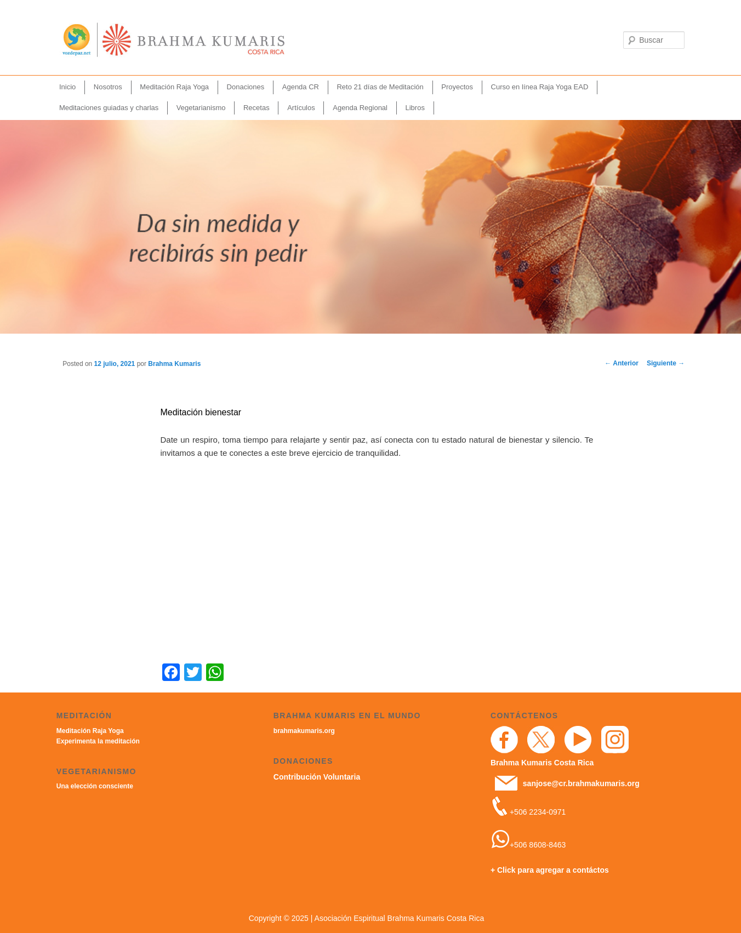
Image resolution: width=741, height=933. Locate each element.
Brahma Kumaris (174, 364)
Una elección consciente (94, 786)
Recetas (256, 108)
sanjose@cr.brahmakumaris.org (581, 783)
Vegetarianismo (201, 108)
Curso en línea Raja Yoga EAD (540, 87)
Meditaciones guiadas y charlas (108, 108)
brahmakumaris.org (304, 731)
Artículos (301, 108)
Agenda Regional (360, 108)
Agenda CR (300, 87)
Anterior (622, 363)
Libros (414, 108)
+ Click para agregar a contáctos (550, 870)
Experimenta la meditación (98, 741)
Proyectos (457, 87)
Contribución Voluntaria (316, 776)
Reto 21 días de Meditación (380, 87)
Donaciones (246, 87)
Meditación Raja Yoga (174, 87)
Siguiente (666, 363)
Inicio (67, 87)
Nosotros (108, 87)
